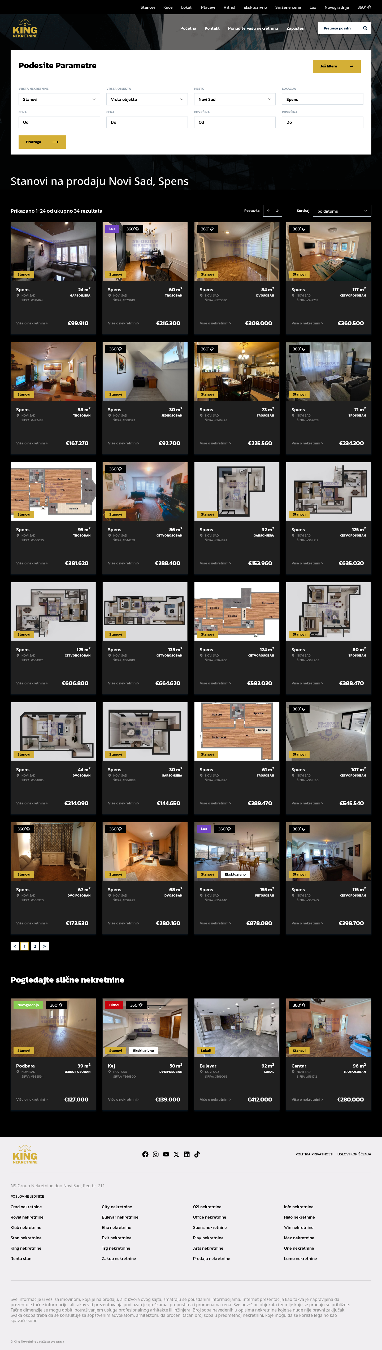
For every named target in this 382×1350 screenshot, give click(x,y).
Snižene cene (288, 7)
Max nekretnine (299, 1236)
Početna (188, 28)
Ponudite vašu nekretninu (253, 28)
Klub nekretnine (26, 1225)
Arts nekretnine (208, 1246)
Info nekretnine (299, 1205)
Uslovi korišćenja (354, 1152)
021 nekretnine (207, 1205)
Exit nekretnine (117, 1236)
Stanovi (148, 7)
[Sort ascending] (268, 209)
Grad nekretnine (26, 1205)
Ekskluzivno (255, 7)
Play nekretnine (208, 1236)
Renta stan (21, 1256)
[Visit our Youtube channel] (166, 1152)
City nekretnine (117, 1205)
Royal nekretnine (27, 1215)
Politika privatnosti (314, 1152)
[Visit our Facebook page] (145, 1152)
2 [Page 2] (35, 944)
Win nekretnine (299, 1225)
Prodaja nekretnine (211, 1256)
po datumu (328, 209)
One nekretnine (299, 1246)
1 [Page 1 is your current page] (24, 944)
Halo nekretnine (299, 1215)
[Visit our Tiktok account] (197, 1152)
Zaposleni (296, 28)
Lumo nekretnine (300, 1256)
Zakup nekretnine (119, 1256)
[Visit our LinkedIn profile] (187, 1152)
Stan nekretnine (26, 1236)
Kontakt (212, 28)
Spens (292, 97)
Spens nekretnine (210, 1225)
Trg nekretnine (116, 1246)
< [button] (15, 944)
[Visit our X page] (176, 1152)
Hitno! (229, 7)
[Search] (365, 28)
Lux (313, 7)
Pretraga (42, 140)
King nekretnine (26, 1246)
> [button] (44, 944)
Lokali (187, 7)
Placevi (208, 7)
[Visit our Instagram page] (156, 1152)
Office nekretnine (209, 1215)
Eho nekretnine (116, 1225)
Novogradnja (337, 7)
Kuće (168, 7)
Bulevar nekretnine (120, 1215)
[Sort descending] (277, 209)
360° (364, 7)
